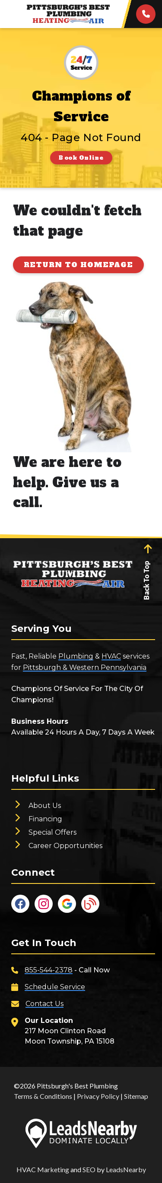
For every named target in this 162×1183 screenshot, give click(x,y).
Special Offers (52, 832)
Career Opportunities (65, 846)
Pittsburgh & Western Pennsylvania (84, 667)
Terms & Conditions (43, 1096)
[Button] (81, 157)
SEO (89, 1169)
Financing (45, 819)
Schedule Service (55, 987)
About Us (45, 805)
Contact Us (44, 1004)
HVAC (111, 656)
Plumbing (75, 656)
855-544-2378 (49, 970)
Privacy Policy (98, 1096)
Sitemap (136, 1096)
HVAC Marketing (42, 1169)
